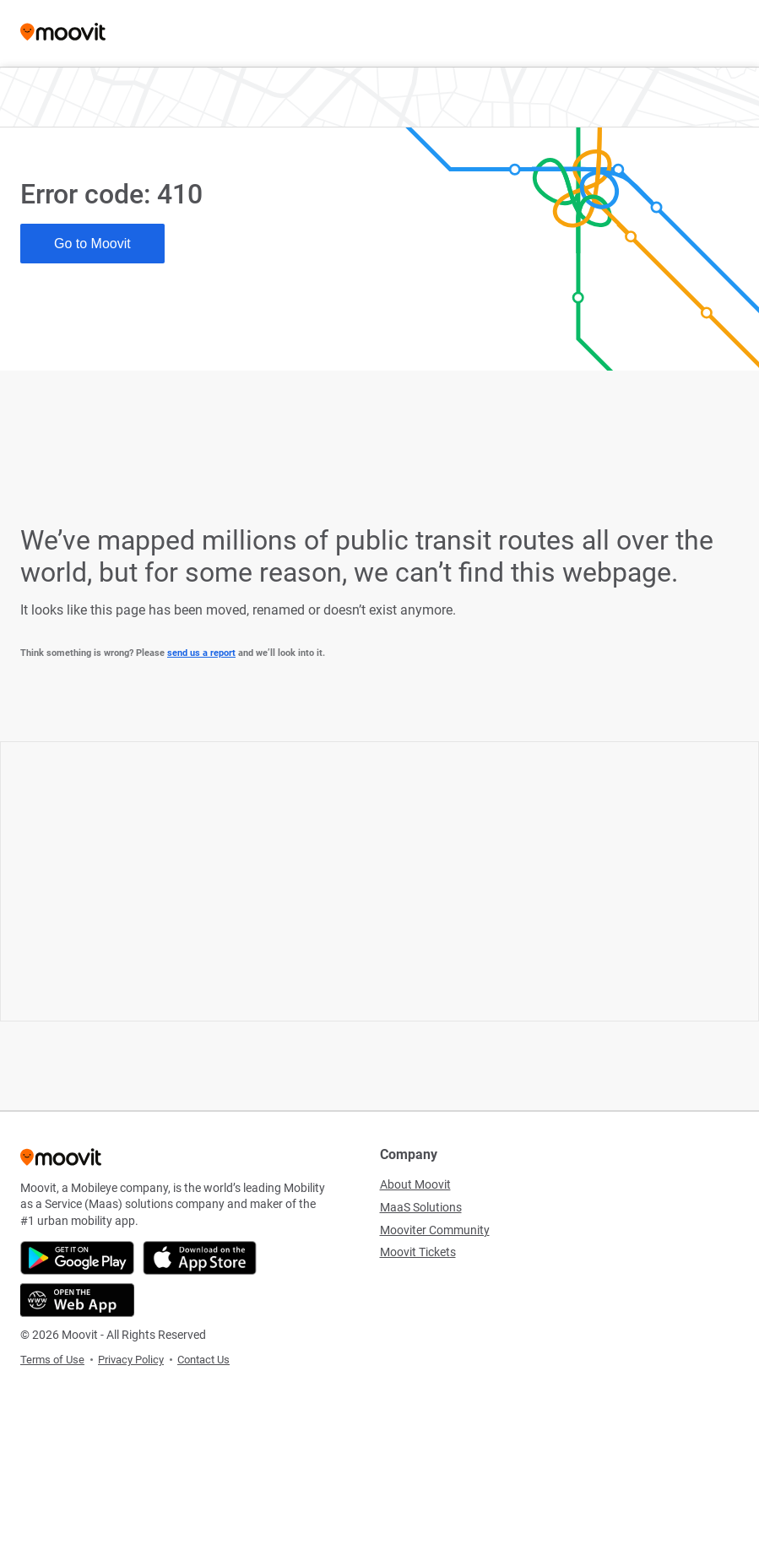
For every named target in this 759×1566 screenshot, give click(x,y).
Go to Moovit (92, 243)
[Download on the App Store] (200, 1258)
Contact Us (203, 1359)
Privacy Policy (131, 1359)
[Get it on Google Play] (77, 1258)
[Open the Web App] (77, 1300)
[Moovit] (63, 33)
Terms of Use (52, 1359)
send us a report (201, 653)
